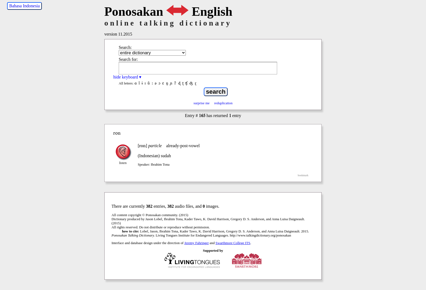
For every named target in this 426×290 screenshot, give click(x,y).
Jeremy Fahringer (196, 243)
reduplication (223, 103)
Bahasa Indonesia (24, 6)
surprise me (201, 103)
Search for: (128, 59)
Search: (125, 47)
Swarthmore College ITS (232, 243)
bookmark (303, 175)
